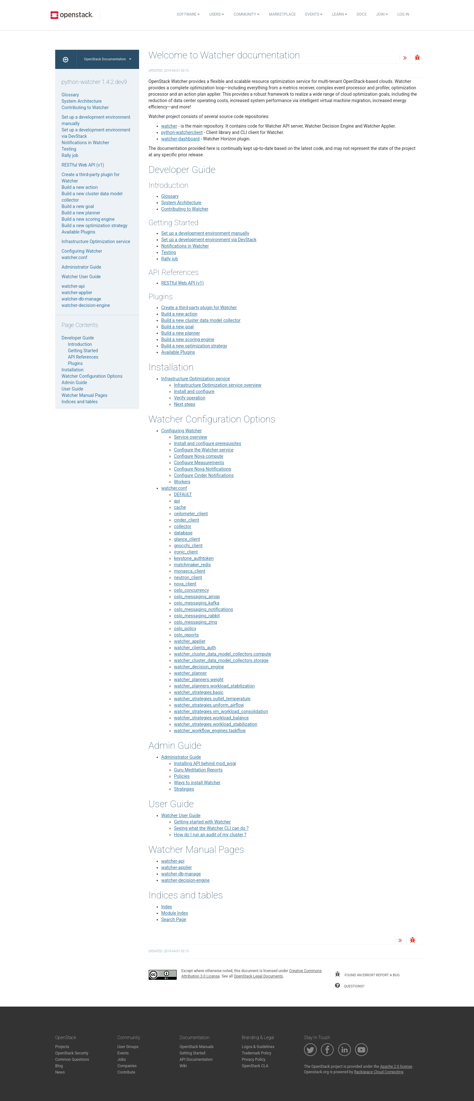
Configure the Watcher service (203, 449)
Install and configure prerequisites (207, 443)
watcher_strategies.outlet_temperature (212, 698)
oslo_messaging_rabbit (197, 615)
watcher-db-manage (181, 873)
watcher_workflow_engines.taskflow (210, 730)
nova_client (185, 583)
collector (182, 526)
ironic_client (186, 551)
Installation (73, 369)
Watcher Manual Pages (84, 395)
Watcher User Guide (181, 815)
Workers (182, 481)
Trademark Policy (256, 1053)
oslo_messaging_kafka (196, 603)
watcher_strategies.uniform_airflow (209, 705)
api (177, 500)
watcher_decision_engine (199, 666)
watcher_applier (190, 641)
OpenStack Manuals (197, 1047)
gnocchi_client (188, 545)
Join (382, 14)
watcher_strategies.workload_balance (211, 717)
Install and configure (194, 391)
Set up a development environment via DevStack (209, 239)
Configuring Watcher (181, 430)
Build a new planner (180, 333)
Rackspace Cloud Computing (378, 1072)
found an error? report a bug (367, 974)
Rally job (169, 258)
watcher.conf (174, 488)
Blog (59, 1066)
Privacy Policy (253, 1059)
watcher (169, 126)
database (183, 532)
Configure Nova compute (199, 456)
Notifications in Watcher (185, 246)
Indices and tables (80, 401)
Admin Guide (74, 382)
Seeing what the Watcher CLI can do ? (211, 828)
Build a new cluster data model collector (201, 320)
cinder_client (186, 520)
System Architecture (181, 202)
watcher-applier (176, 867)
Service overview (190, 437)
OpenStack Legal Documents (258, 976)
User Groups (127, 1047)
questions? (349, 985)
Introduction (80, 344)
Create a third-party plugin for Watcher (199, 307)
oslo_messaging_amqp (197, 596)
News (60, 1072)
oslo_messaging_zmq (195, 622)
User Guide (72, 388)
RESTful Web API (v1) (182, 283)
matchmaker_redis (192, 564)
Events (313, 14)
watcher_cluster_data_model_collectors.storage (221, 660)
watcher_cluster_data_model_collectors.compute (222, 654)
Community (246, 14)
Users (216, 14)
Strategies (184, 789)
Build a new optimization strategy (194, 345)
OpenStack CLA (255, 1066)
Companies (127, 1066)
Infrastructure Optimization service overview (218, 385)
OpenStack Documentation (107, 59)
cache (180, 507)
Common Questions (72, 1059)
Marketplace (282, 14)
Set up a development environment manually (205, 233)
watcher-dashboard (180, 138)
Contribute (126, 1072)
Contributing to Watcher (185, 209)
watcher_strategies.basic (199, 692)
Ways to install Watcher (197, 782)
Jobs (121, 1059)
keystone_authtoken (194, 558)
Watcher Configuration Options (92, 376)
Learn (339, 14)
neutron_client (188, 577)
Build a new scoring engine (187, 339)
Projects (62, 1047)
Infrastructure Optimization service (195, 378)
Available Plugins (178, 352)
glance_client (187, 539)
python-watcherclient (182, 132)
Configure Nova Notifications (202, 469)
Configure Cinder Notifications (204, 475)
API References (83, 357)
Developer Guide (78, 337)
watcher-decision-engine (185, 880)
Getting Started (83, 350)
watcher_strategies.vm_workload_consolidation (221, 711)
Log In (403, 14)
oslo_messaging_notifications (203, 609)
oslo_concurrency (191, 590)
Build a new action (179, 313)
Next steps (185, 404)
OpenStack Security (71, 1053)
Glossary (170, 196)
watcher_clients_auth (195, 647)
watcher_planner (190, 673)
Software (188, 14)
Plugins (75, 363)
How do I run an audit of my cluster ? (210, 834)
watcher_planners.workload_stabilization (214, 685)
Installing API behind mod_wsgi (205, 763)
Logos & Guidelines (258, 1047)
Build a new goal (177, 326)
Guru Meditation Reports (198, 769)
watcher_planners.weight (199, 679)
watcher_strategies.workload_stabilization (215, 724)
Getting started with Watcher (202, 821)
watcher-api (173, 861)
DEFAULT (183, 494)
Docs (362, 14)
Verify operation (189, 397)
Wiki (183, 1066)
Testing (168, 252)
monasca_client (189, 571)
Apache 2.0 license (396, 1066)
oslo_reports (186, 634)
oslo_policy (185, 628)
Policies (182, 776)
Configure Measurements (199, 462)
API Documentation (196, 1059)
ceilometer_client (191, 513)
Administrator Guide (181, 757)
